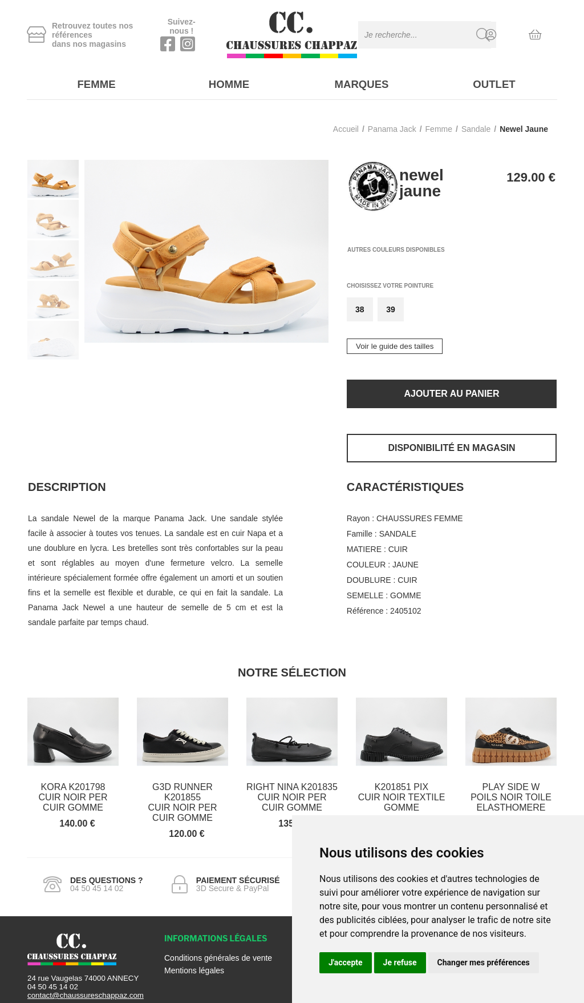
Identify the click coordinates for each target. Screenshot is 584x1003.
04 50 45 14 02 (52, 983)
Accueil (346, 125)
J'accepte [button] (345, 962)
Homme (225, 82)
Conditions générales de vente (218, 954)
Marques (358, 82)
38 (359, 306)
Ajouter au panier (451, 390)
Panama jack (392, 125)
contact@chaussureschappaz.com (85, 992)
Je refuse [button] (400, 962)
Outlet (491, 82)
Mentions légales (194, 967)
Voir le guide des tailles (394, 343)
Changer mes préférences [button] (483, 962)
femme (438, 125)
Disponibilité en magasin (451, 444)
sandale (475, 125)
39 (390, 306)
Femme (93, 82)
